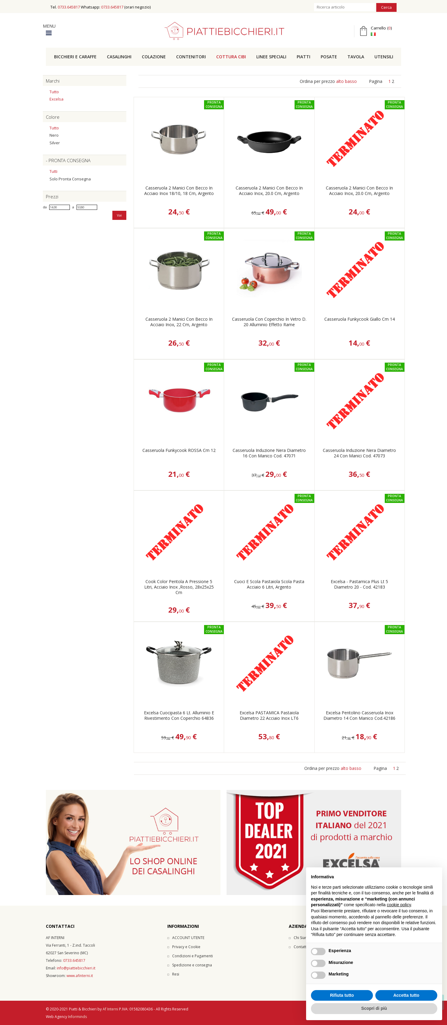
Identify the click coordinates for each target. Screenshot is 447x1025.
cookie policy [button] (399, 904)
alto (340, 81)
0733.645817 (69, 7)
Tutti (53, 171)
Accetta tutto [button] (406, 995)
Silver (54, 142)
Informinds (77, 1016)
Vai (119, 215)
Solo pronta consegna (70, 179)
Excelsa (56, 99)
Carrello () (381, 28)
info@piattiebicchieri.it (76, 968)
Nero (54, 135)
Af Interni (110, 1009)
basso (351, 81)
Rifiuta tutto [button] (342, 995)
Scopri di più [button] (374, 1008)
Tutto (54, 91)
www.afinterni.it (80, 975)
